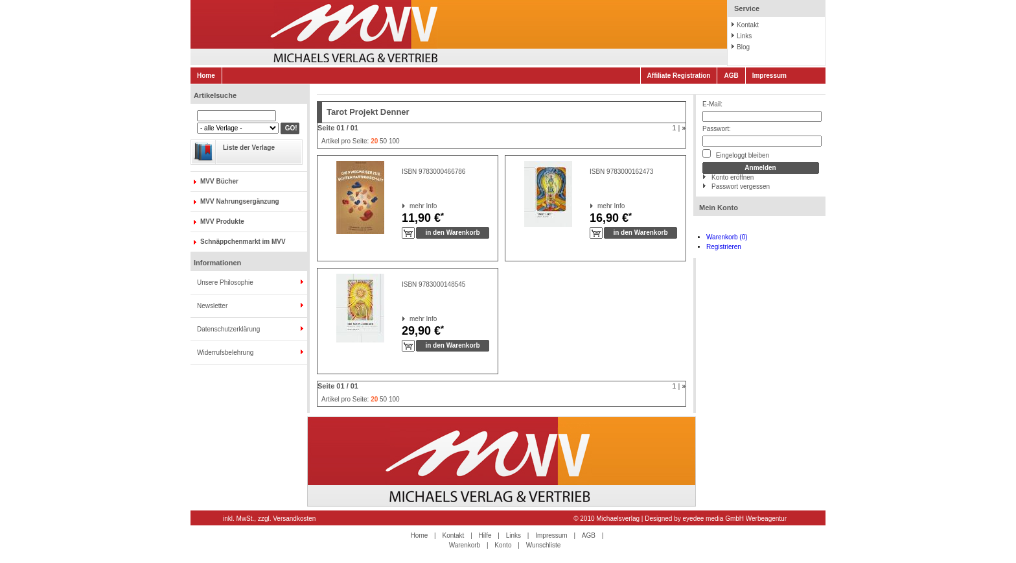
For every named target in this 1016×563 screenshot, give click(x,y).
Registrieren (723, 246)
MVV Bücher (219, 181)
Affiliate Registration (679, 75)
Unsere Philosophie (225, 282)
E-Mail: (712, 104)
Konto (502, 545)
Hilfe (485, 535)
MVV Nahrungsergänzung (239, 201)
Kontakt (748, 25)
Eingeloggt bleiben (735, 154)
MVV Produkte (222, 221)
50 (383, 141)
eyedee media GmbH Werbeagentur (735, 518)
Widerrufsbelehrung (225, 352)
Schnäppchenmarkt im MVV (243, 241)
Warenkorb (465, 545)
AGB (731, 75)
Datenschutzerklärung (228, 329)
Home (206, 75)
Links (744, 36)
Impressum (769, 75)
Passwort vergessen (740, 186)
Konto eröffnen (732, 177)
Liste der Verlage (249, 147)
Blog (743, 47)
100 (394, 141)
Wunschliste (543, 545)
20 (374, 141)
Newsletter (212, 305)
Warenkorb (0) (727, 237)
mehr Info (597, 206)
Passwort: (716, 128)
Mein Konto (718, 207)
